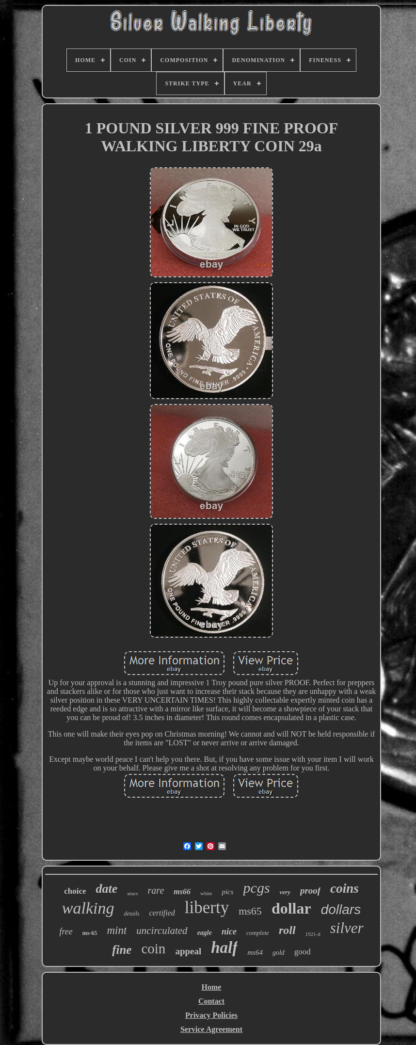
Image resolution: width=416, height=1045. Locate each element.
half (224, 947)
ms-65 (89, 933)
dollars (341, 909)
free (65, 931)
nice (229, 931)
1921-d (312, 934)
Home (212, 987)
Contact (211, 1001)
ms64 (255, 952)
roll (287, 930)
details (132, 913)
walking (88, 908)
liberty (207, 907)
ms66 (182, 891)
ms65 (250, 911)
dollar (291, 908)
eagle (204, 932)
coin (153, 948)
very (285, 892)
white (206, 893)
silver (347, 927)
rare (156, 890)
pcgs (256, 888)
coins (344, 888)
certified (162, 913)
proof (310, 890)
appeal (188, 951)
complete (257, 932)
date (107, 889)
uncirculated (161, 930)
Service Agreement (211, 1029)
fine (121, 949)
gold (278, 952)
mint (117, 930)
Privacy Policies (211, 1015)
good (302, 951)
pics (227, 892)
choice (75, 891)
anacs (132, 893)
